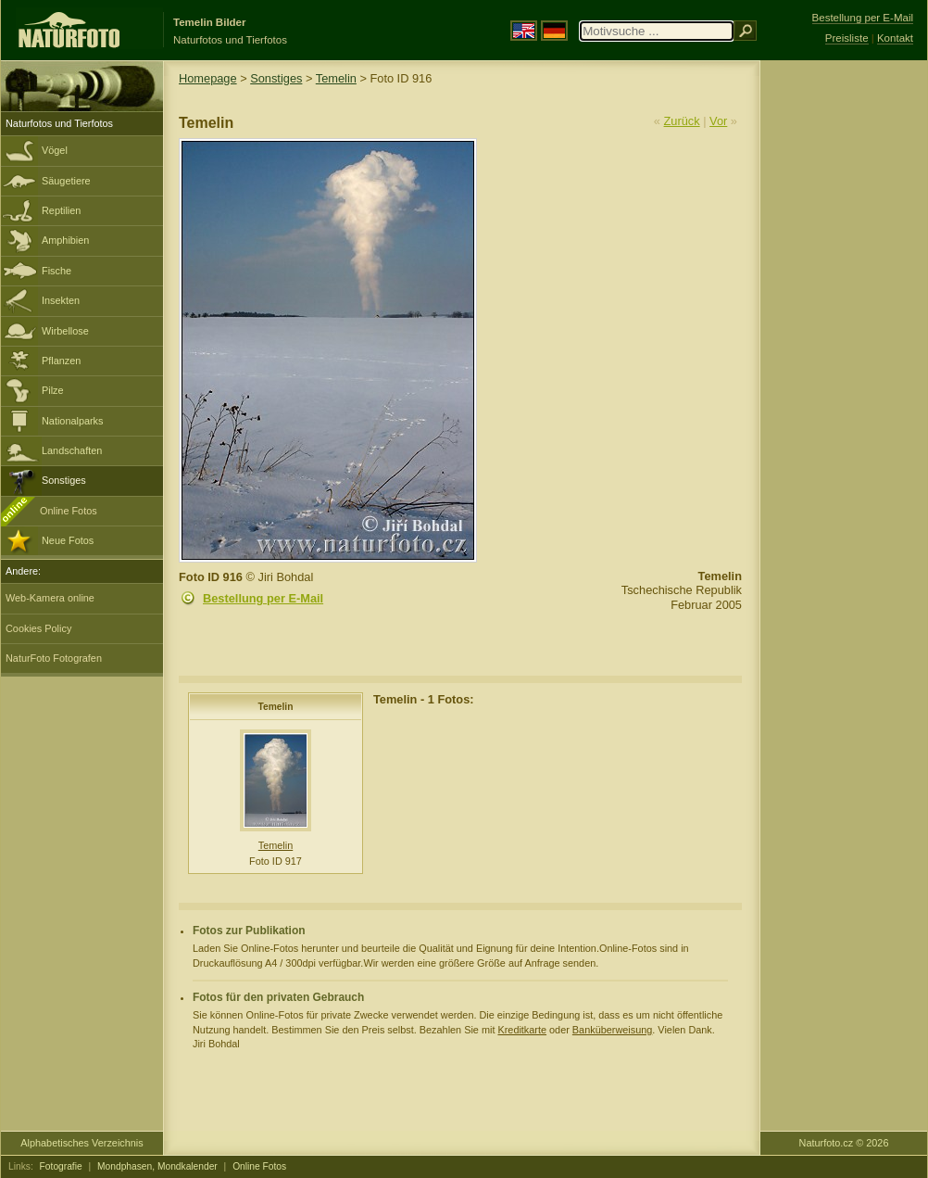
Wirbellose (65, 330)
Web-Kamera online (50, 597)
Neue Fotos (68, 540)
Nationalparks (73, 420)
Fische (56, 270)
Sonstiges (64, 480)
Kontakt (895, 38)
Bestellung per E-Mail (263, 598)
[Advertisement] (844, 357)
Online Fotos (68, 510)
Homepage (208, 78)
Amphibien (65, 240)
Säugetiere (66, 180)
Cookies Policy (38, 628)
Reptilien (61, 210)
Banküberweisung (612, 1029)
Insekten (61, 300)
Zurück (682, 121)
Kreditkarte (521, 1029)
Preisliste (847, 38)
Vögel (55, 150)
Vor (718, 121)
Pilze (53, 390)
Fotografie (61, 1166)
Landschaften (72, 450)
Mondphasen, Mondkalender (157, 1166)
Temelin (336, 78)
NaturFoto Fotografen (54, 658)
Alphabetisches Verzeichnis (81, 1142)
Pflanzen (61, 360)
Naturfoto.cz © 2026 (844, 1142)
